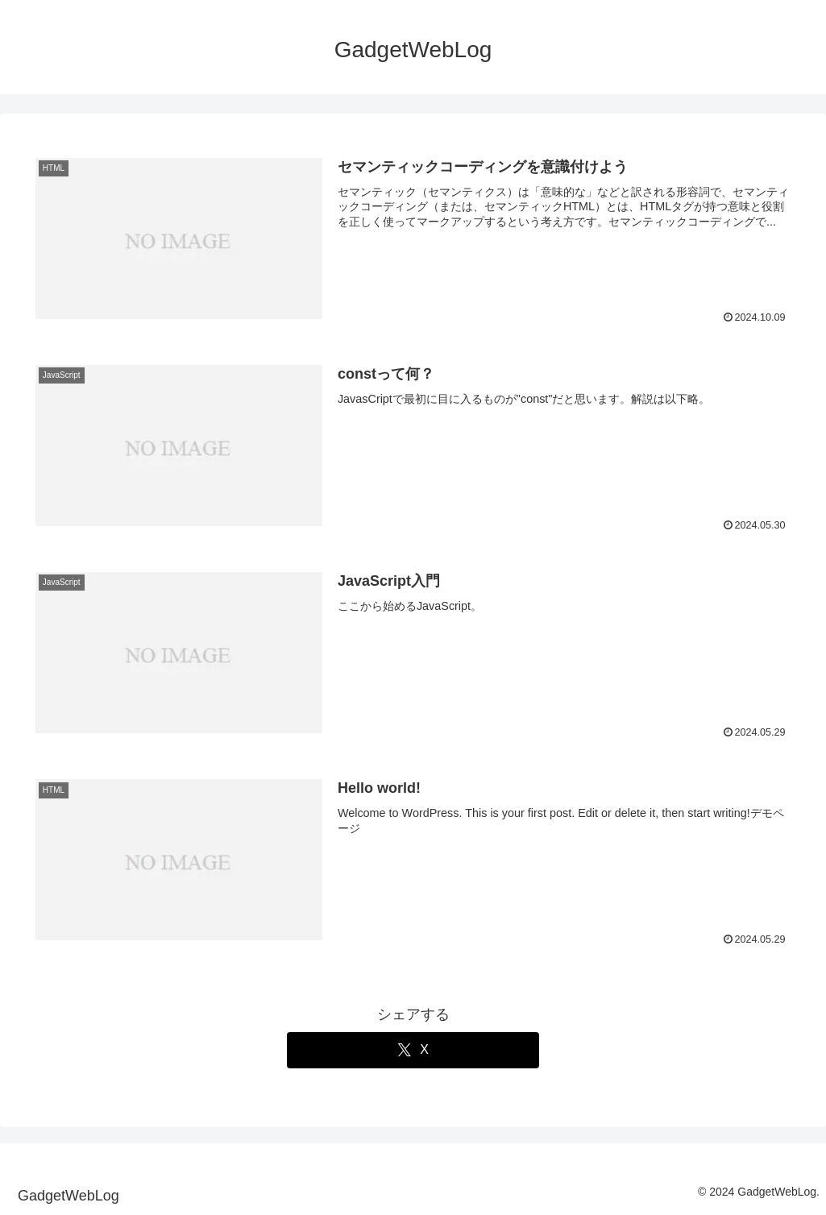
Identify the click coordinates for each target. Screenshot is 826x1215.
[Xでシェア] (413, 1050)
